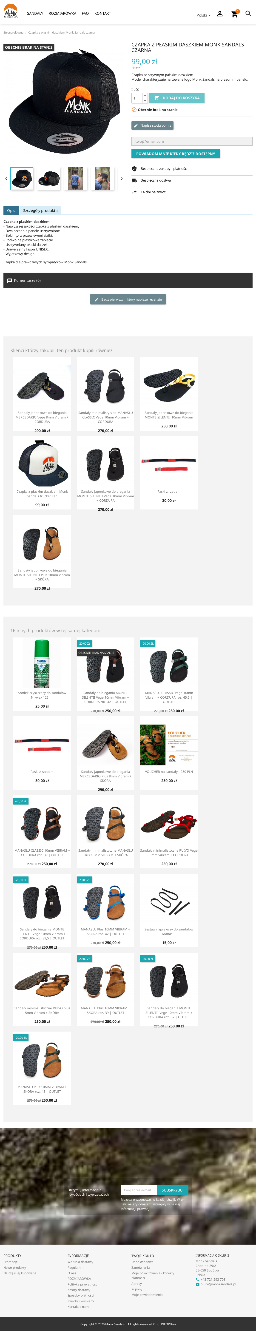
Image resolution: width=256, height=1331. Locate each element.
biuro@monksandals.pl (216, 1284)
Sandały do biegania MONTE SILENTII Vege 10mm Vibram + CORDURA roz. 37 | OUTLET (168, 1012)
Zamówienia (140, 1267)
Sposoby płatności (81, 1295)
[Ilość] (136, 98)
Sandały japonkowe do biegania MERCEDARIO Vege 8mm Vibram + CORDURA (42, 417)
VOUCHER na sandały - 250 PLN (169, 771)
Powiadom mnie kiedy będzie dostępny (175, 153)
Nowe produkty (14, 1267)
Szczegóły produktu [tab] (40, 210)
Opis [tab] (11, 210)
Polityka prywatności (83, 1284)
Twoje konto (142, 1256)
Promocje (10, 1262)
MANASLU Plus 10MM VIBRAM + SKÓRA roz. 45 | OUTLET (42, 1089)
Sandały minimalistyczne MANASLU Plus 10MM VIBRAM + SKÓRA (105, 852)
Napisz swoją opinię (152, 125)
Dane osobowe (142, 1262)
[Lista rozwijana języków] (204, 15)
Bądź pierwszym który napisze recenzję (128, 299)
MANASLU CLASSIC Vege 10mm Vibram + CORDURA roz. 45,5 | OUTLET (169, 697)
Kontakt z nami (79, 1306)
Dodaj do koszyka (177, 98)
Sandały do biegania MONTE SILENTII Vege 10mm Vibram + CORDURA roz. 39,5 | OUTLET (42, 934)
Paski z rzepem (168, 491)
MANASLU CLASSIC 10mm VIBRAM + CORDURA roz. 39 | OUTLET (42, 852)
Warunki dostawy (80, 1262)
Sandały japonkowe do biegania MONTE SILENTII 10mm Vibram (169, 414)
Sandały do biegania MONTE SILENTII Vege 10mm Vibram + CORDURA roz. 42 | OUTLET (105, 697)
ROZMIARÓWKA (62, 13)
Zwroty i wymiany (81, 1301)
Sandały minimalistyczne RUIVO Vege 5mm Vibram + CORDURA (169, 852)
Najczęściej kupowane (19, 1273)
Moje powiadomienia (147, 1294)
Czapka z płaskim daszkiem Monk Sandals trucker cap (42, 493)
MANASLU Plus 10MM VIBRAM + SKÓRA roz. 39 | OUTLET (105, 1010)
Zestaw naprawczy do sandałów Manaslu (169, 931)
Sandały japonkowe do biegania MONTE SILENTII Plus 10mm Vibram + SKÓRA (42, 575)
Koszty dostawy (79, 1290)
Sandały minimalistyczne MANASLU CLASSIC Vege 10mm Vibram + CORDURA (105, 417)
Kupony (136, 1289)
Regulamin (75, 1267)
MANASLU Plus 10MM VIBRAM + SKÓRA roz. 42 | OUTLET (105, 931)
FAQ (85, 13)
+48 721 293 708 (210, 1279)
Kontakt (102, 13)
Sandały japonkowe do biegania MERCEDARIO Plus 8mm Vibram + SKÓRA (105, 776)
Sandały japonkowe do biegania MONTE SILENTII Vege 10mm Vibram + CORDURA (105, 496)
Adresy (136, 1283)
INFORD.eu (168, 1324)
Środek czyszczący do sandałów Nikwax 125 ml (42, 695)
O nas (72, 1273)
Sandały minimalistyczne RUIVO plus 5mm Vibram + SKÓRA (42, 1010)
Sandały (35, 13)
